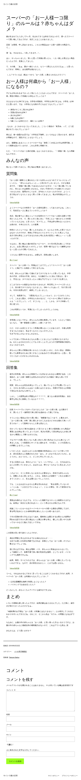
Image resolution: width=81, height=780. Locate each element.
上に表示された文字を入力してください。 (23, 750)
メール (9, 725)
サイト (9, 735)
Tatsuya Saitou (14, 657)
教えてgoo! (14, 260)
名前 (8, 714)
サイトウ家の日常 (10, 4)
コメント (11, 690)
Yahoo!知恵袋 (14, 203)
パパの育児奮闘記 (20, 652)
